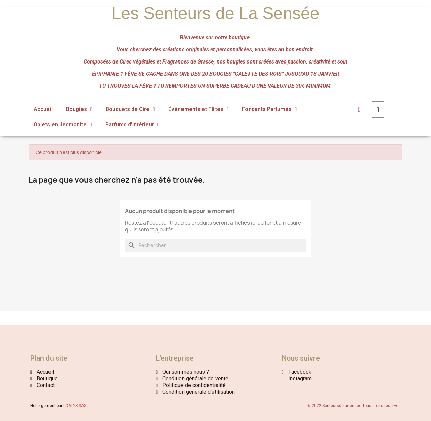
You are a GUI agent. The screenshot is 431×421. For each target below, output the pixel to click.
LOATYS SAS (74, 405)
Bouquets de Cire (130, 109)
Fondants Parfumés (269, 109)
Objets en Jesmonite (63, 125)
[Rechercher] (215, 245)
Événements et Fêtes (198, 109)
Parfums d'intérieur (132, 125)
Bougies (79, 109)
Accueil (43, 109)
